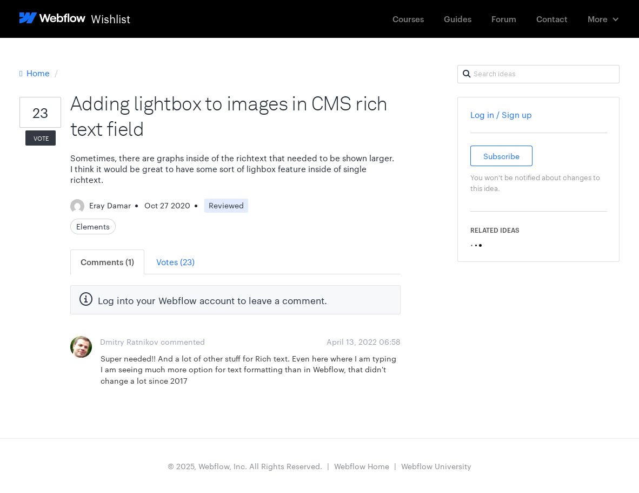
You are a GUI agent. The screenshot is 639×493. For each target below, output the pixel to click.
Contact (552, 18)
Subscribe (501, 155)
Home (35, 72)
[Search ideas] (538, 74)
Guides (457, 18)
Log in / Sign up (501, 114)
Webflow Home (361, 466)
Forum (503, 18)
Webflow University (436, 466)
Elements (93, 226)
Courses (408, 18)
